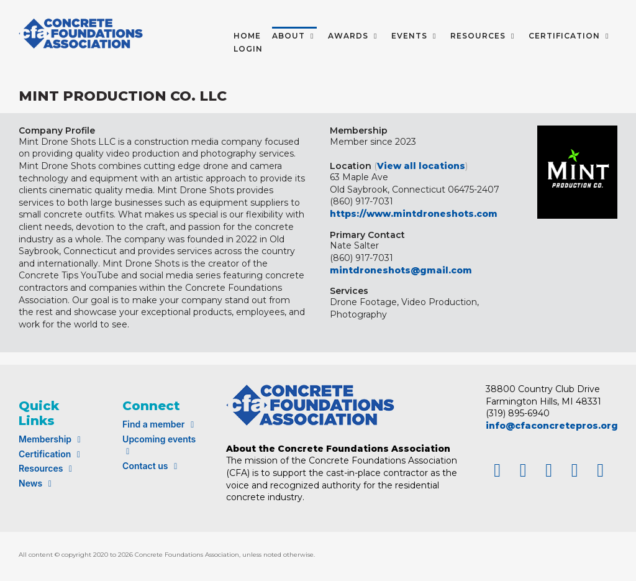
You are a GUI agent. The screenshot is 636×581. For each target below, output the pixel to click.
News (37, 483)
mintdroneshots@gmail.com (401, 270)
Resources (47, 468)
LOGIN (248, 48)
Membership (51, 439)
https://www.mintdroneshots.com (413, 213)
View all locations (421, 166)
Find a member (160, 424)
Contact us (151, 465)
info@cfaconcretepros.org (552, 425)
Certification (51, 454)
